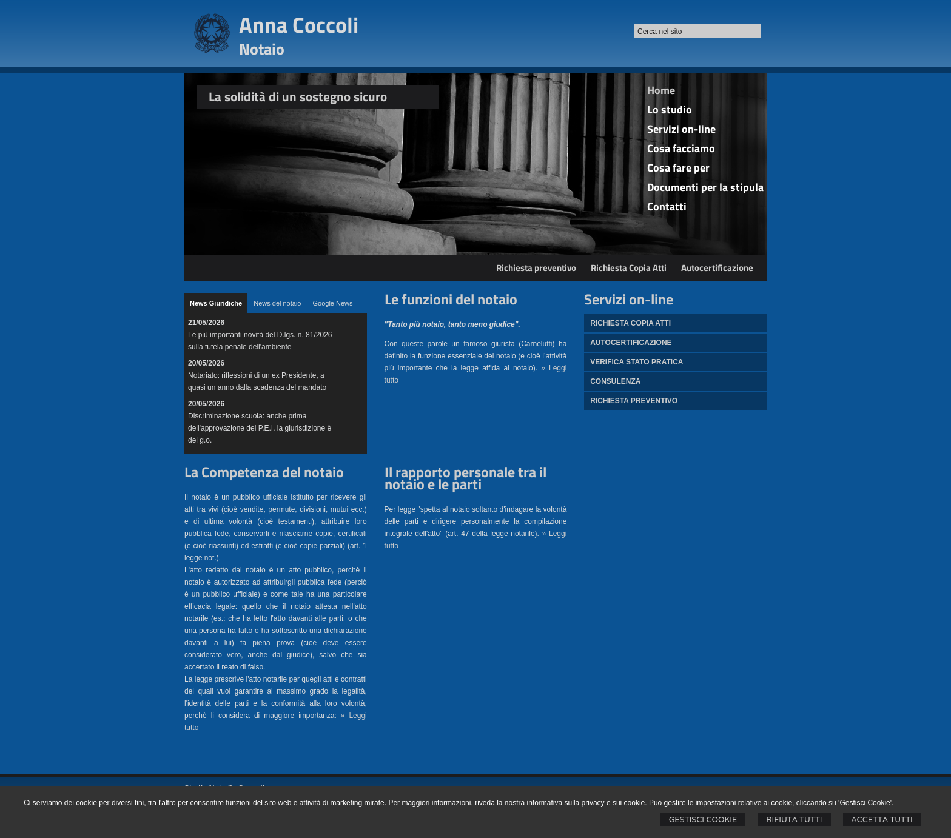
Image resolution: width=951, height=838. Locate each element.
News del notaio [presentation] (277, 303)
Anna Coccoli (298, 24)
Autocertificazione (717, 268)
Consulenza (615, 381)
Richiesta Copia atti (630, 323)
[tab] (215, 303)
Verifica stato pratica (636, 362)
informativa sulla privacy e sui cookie (586, 803)
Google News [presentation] (332, 303)
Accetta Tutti (882, 819)
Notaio (261, 49)
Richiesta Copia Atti (629, 268)
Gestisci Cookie (703, 819)
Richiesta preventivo (536, 268)
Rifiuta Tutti (794, 819)
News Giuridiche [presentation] (216, 303)
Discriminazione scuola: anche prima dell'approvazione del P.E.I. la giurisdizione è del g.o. (259, 428)
